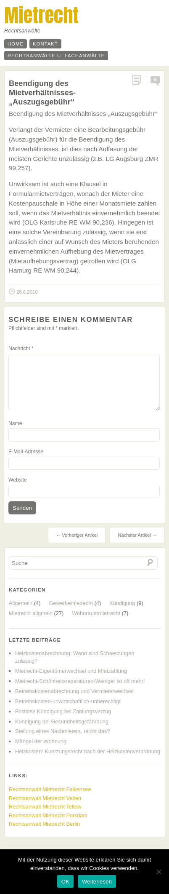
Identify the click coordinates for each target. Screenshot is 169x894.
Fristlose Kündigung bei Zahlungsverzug (63, 711)
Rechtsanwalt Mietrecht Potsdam (48, 815)
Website (17, 480)
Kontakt (45, 43)
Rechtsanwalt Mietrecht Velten (45, 798)
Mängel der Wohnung (40, 741)
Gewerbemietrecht (71, 603)
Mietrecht (41, 15)
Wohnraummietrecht (96, 613)
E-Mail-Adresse (25, 452)
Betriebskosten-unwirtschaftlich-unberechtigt (68, 701)
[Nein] (158, 871)
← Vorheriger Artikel (77, 535)
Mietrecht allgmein (31, 613)
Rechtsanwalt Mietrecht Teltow (45, 806)
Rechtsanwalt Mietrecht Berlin (44, 824)
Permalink (139, 80)
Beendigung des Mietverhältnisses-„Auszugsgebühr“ (42, 92)
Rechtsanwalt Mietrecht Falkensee (50, 789)
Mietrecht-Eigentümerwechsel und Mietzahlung (71, 671)
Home (16, 43)
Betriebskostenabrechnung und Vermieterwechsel (74, 691)
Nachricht (20, 348)
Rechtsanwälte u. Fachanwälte (56, 55)
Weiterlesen (97, 881)
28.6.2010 (27, 291)
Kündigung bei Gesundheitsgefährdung (61, 721)
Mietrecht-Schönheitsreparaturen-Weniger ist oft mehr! (80, 681)
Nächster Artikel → (137, 535)
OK (65, 881)
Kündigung (122, 603)
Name (15, 423)
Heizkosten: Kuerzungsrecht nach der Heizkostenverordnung (87, 751)
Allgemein (20, 603)
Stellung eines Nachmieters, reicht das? (62, 731)
